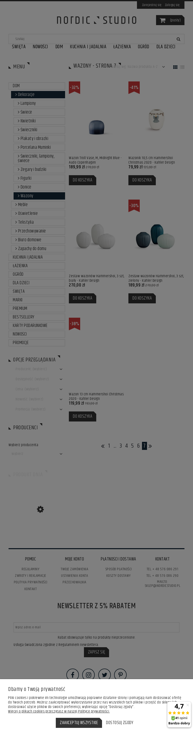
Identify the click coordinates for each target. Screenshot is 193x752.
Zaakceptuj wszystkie (79, 722)
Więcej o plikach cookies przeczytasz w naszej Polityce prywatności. (59, 711)
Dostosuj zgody (119, 722)
